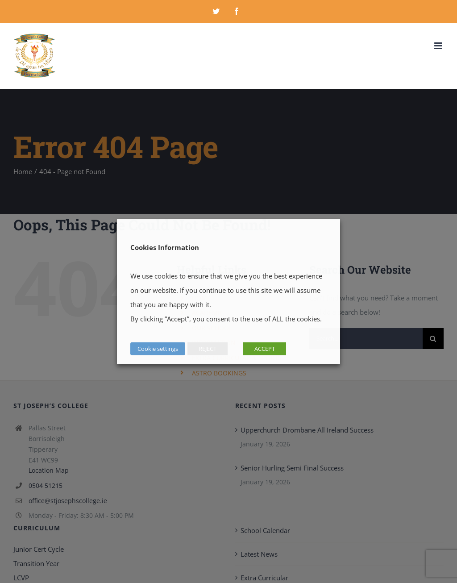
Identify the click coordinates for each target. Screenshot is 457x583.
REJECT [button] (207, 349)
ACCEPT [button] (264, 349)
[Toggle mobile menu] (439, 45)
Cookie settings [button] (157, 349)
